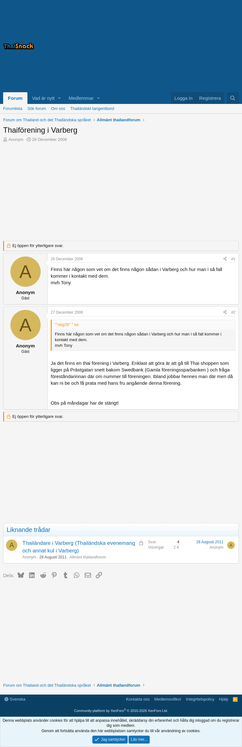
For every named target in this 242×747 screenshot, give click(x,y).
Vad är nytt (43, 98)
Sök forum (36, 108)
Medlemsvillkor (168, 699)
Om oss (58, 108)
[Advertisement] (160, 46)
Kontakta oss (138, 699)
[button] (59, 98)
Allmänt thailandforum (87, 557)
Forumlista (12, 108)
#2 (233, 312)
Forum (15, 98)
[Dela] (225, 259)
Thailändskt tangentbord (92, 108)
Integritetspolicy (200, 699)
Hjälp (223, 699)
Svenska (14, 699)
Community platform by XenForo (121, 711)
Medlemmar (81, 98)
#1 (233, 259)
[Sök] (233, 98)
